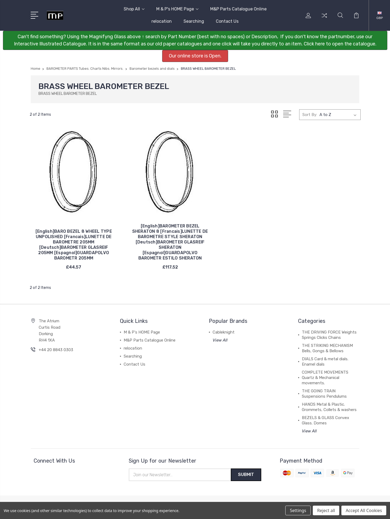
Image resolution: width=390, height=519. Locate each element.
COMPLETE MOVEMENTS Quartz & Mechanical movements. (325, 381)
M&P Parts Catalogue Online (238, 8)
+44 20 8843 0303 (56, 353)
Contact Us (227, 21)
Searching (194, 21)
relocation (161, 21)
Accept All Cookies (364, 510)
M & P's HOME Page (177, 8)
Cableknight (224, 336)
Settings (298, 510)
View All (220, 344)
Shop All (134, 8)
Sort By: (309, 114)
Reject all (326, 510)
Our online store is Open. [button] (195, 56)
